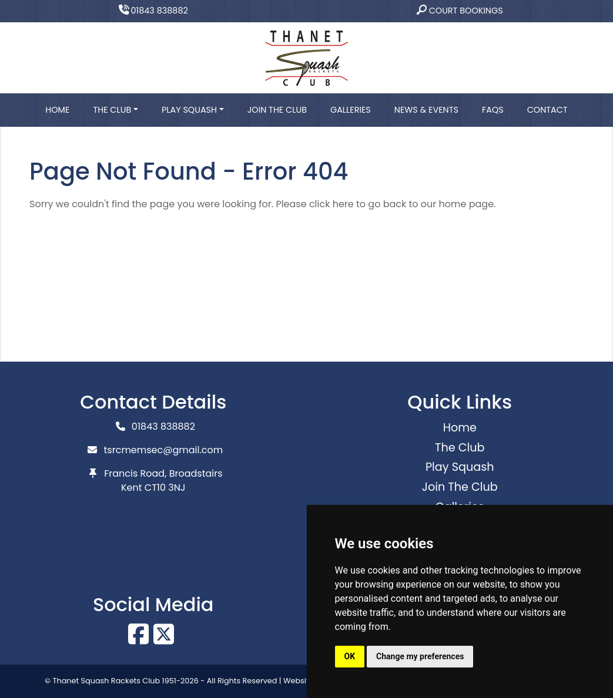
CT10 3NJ (165, 487)
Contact (547, 110)
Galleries (350, 110)
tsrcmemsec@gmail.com (163, 450)
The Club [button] (112, 110)
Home (57, 110)
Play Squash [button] (189, 110)
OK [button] (350, 656)
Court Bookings (460, 10)
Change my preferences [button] (420, 656)
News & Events (426, 110)
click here (331, 204)
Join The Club (277, 110)
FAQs (493, 110)
